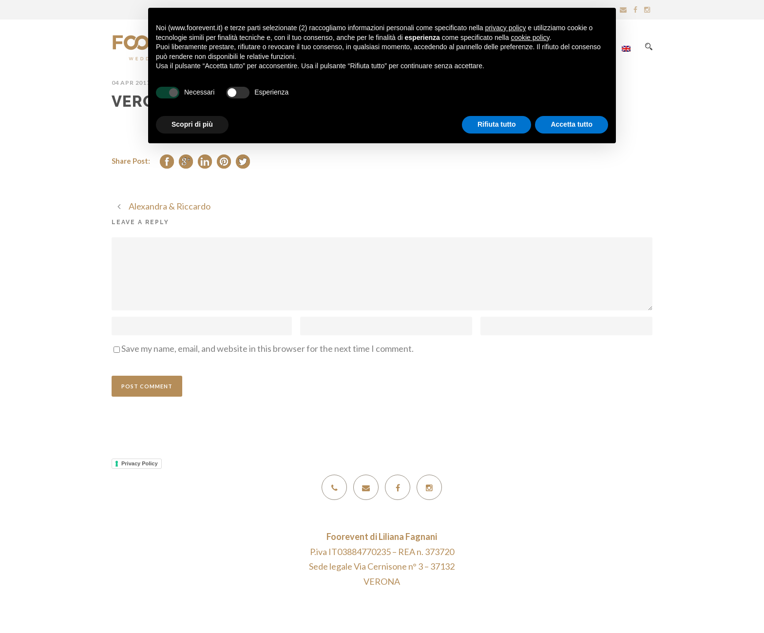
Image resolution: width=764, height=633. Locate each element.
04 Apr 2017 (131, 82)
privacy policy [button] (505, 28)
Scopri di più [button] (192, 124)
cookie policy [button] (530, 37)
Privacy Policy (139, 463)
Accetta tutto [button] (571, 124)
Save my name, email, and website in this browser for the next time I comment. (267, 348)
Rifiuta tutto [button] (497, 124)
